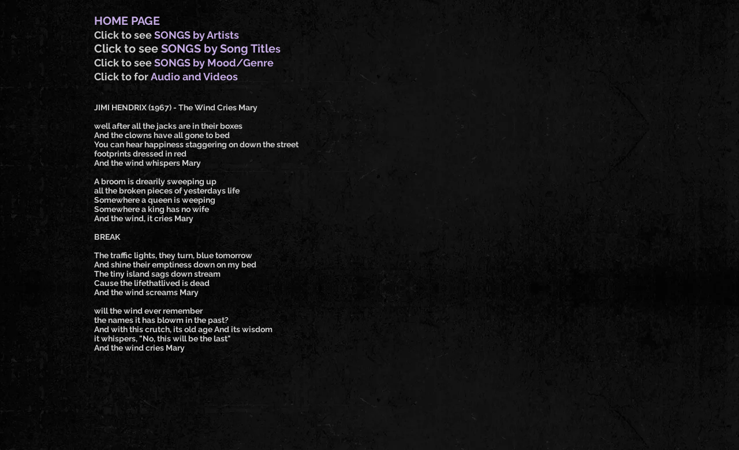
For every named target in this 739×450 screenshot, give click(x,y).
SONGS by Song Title (218, 48)
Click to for (122, 76)
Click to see (124, 35)
